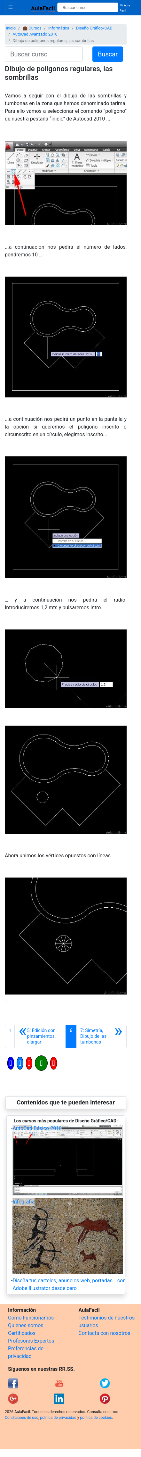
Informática (58, 28)
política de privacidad (58, 1417)
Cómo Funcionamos (31, 1318)
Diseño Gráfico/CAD (94, 28)
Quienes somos (25, 1325)
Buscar (108, 54)
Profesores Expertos (31, 1341)
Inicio (11, 28)
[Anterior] (40, 1036)
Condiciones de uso (21, 1417)
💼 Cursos (31, 28)
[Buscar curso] (87, 7)
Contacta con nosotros (104, 1333)
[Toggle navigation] (10, 7)
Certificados (21, 1333)
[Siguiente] (101, 1036)
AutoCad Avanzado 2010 (34, 34)
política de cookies (96, 1417)
